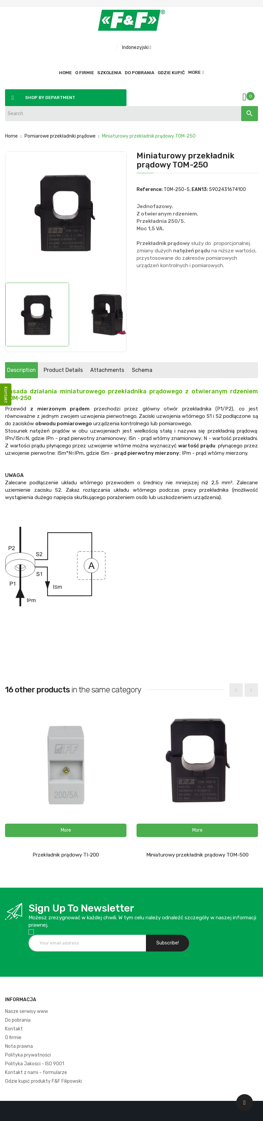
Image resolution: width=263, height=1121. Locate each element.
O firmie (13, 1037)
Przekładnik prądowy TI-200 (66, 855)
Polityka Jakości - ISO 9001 (34, 1064)
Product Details (87, 370)
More (194, 72)
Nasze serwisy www (26, 1011)
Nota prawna (19, 1046)
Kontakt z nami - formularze (36, 1072)
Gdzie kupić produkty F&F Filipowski (43, 1081)
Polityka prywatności (28, 1055)
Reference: (150, 189)
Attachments (147, 370)
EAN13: (200, 189)
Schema (198, 370)
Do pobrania (18, 1020)
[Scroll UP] (244, 1102)
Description (29, 370)
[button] (65, 830)
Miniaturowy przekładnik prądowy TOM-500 (197, 855)
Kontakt (14, 1029)
